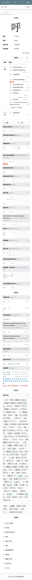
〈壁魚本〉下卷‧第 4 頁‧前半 (21, 372)
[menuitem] (16, 523)
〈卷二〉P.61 (11, 255)
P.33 (27, 90)
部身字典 (15, 99)
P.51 (27, 301)
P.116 (27, 344)
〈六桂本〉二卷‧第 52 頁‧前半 (21, 374)
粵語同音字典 (17, 90)
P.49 (13, 287)
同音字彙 (15, 93)
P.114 (13, 263)
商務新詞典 (16, 74)
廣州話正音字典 (17, 67)
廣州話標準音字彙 (18, 84)
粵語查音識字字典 (18, 87)
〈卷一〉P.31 (11, 252)
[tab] (6, 12)
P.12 (13, 273)
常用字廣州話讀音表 (19, 79)
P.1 (28, 363)
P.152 (27, 331)
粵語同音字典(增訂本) (19, 70)
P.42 (26, 81)
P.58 (27, 355)
